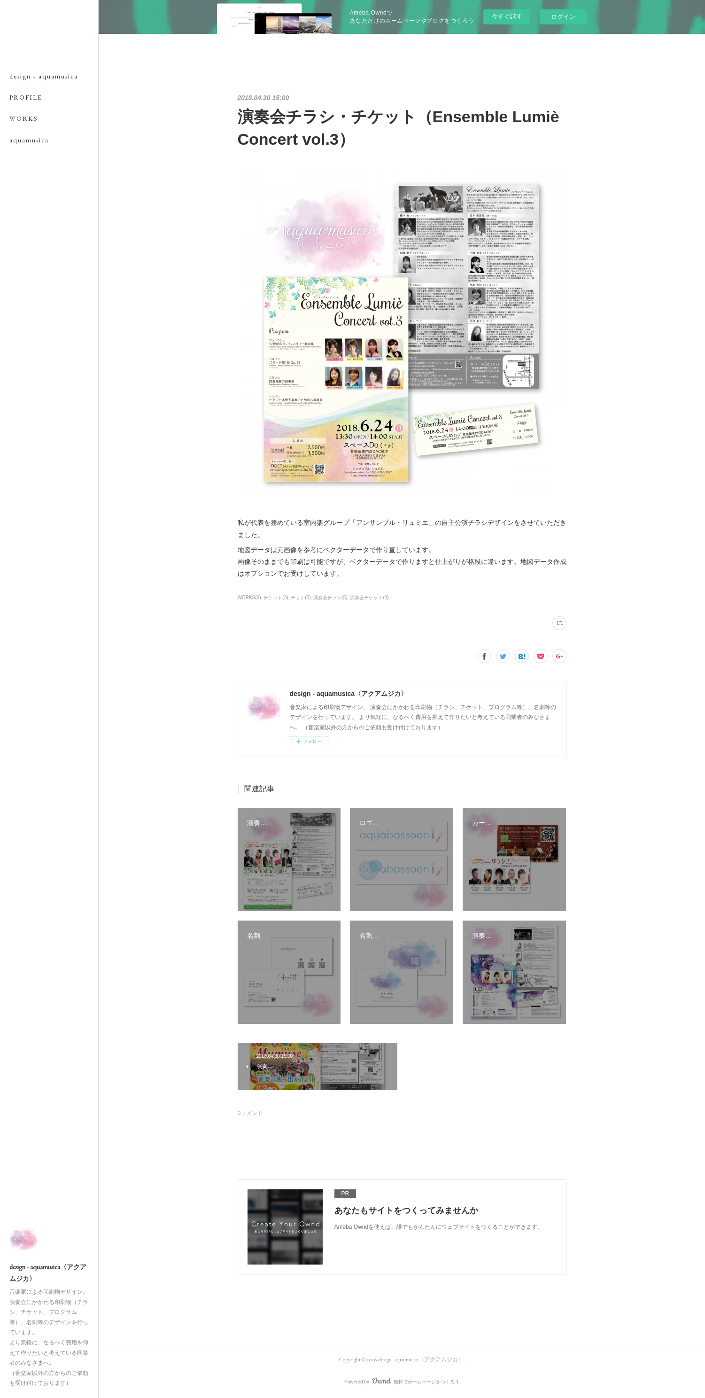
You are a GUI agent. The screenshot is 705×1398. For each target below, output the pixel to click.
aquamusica (29, 140)
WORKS (23, 118)
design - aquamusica (43, 76)
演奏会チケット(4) (369, 597)
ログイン (563, 16)
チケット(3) (275, 597)
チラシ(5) (300, 597)
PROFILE (25, 97)
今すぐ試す (507, 16)
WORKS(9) (249, 597)
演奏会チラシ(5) (330, 597)
